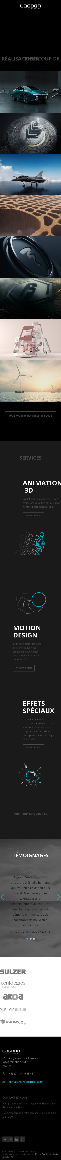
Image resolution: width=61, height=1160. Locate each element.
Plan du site (46, 1154)
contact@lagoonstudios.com (26, 1082)
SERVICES (30, 457)
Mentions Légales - (35, 1154)
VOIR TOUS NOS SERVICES (30, 814)
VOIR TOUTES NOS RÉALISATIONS (30, 416)
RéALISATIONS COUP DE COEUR (30, 58)
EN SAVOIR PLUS (34, 515)
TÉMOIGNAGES (30, 855)
